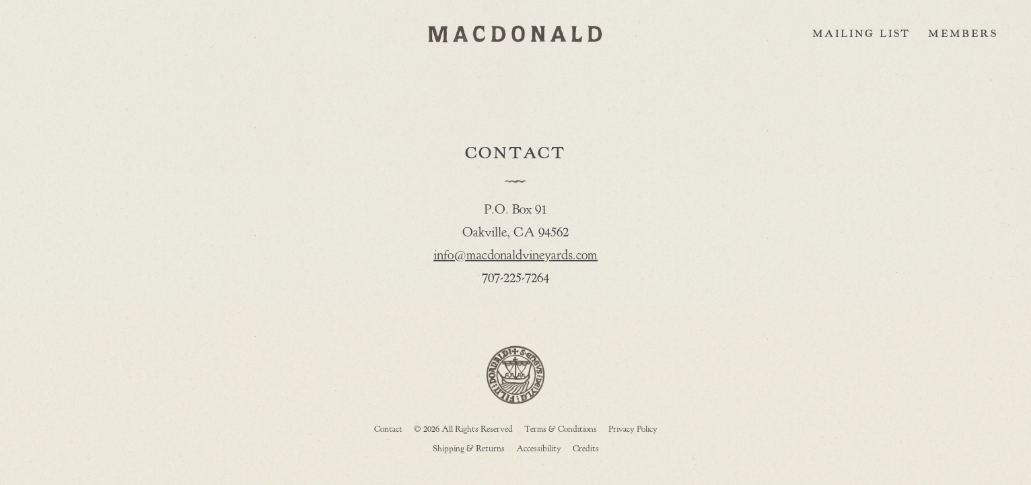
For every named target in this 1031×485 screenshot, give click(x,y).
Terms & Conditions (560, 429)
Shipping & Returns (469, 448)
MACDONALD (515, 34)
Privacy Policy (632, 429)
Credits (586, 448)
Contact (388, 429)
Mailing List (861, 34)
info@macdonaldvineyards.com (515, 255)
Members (962, 34)
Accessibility (538, 448)
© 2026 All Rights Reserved (463, 429)
